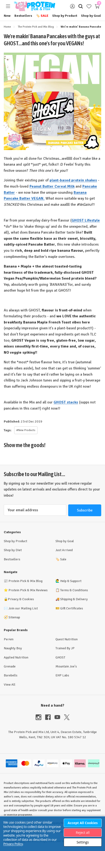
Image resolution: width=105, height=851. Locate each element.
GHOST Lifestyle (85, 220)
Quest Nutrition (66, 639)
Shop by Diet (13, 550)
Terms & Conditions (74, 590)
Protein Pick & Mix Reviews (28, 590)
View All (9, 685)
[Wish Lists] (89, 6)
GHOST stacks (66, 402)
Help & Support (70, 581)
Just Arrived (64, 550)
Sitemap (14, 617)
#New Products (25, 430)
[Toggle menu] (8, 6)
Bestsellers (23, 16)
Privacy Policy (13, 844)
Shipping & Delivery (74, 599)
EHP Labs (62, 675)
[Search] (80, 6)
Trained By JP (65, 648)
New (7, 16)
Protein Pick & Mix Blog (25, 581)
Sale (42, 16)
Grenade (10, 666)
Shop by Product (64, 16)
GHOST (60, 657)
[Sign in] (72, 6)
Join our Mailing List (23, 608)
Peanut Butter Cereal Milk (52, 186)
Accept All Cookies (83, 823)
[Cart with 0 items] (97, 6)
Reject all (82, 832)
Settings (82, 842)
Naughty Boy (13, 648)
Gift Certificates (71, 608)
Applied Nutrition (16, 657)
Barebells (10, 675)
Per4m (8, 639)
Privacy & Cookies (21, 599)
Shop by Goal (91, 16)
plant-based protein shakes (73, 180)
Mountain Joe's (66, 666)
